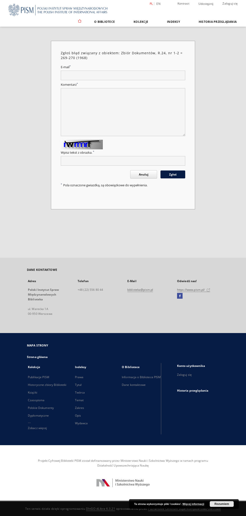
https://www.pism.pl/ (193, 290)
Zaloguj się (230, 3)
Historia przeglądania (218, 22)
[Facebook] (180, 296)
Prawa (79, 377)
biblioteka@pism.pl (140, 290)
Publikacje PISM (38, 377)
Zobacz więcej (37, 428)
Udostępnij (206, 4)
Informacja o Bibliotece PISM (141, 377)
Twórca (80, 392)
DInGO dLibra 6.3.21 (100, 509)
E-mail (66, 67)
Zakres (79, 408)
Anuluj (143, 174)
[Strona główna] (79, 21)
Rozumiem (222, 504)
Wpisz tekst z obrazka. (77, 153)
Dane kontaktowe (134, 385)
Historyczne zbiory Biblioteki (47, 385)
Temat (79, 400)
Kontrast (183, 3)
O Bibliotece (104, 22)
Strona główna (37, 357)
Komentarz (69, 85)
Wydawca (81, 423)
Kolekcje (141, 22)
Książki (32, 392)
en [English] (158, 3)
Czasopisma (36, 400)
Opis (78, 415)
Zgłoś (173, 174)
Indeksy (173, 22)
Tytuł (78, 385)
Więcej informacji (193, 504)
